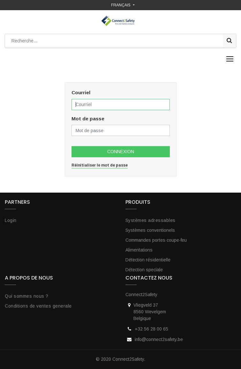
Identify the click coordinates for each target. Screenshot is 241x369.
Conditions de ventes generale (38, 306)
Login (11, 220)
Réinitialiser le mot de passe (100, 165)
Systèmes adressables (150, 220)
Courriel (81, 92)
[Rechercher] (229, 40)
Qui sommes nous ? (27, 296)
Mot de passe (88, 118)
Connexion (120, 151)
